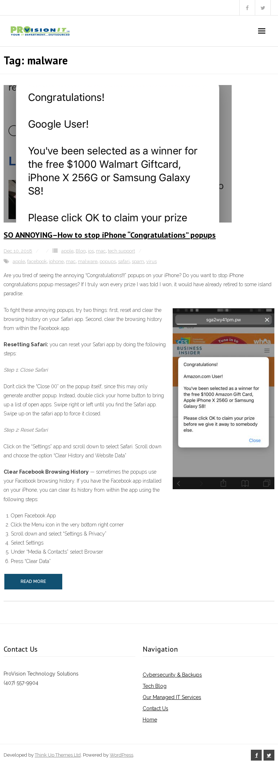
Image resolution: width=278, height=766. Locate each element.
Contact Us (155, 708)
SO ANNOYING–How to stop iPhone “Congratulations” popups (110, 235)
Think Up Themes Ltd (58, 755)
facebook (37, 261)
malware (87, 261)
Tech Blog (155, 686)
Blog (81, 251)
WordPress (121, 755)
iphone (56, 261)
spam (138, 261)
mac (101, 251)
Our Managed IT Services (172, 697)
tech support (121, 251)
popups (108, 261)
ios (91, 251)
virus (151, 261)
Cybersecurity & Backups (172, 675)
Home (150, 720)
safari (124, 261)
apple (67, 251)
